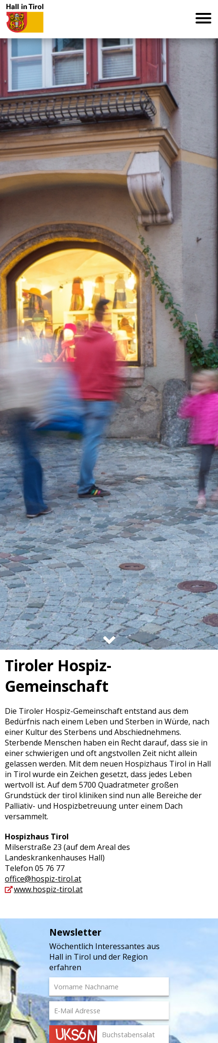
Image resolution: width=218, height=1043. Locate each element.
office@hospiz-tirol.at (43, 878)
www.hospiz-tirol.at (48, 889)
